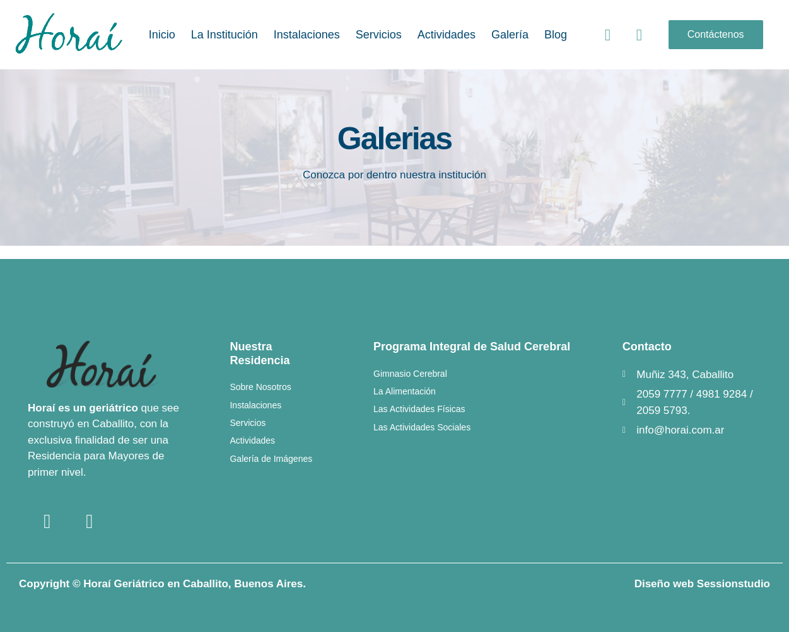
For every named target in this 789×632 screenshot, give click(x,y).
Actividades (447, 34)
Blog (555, 34)
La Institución (224, 34)
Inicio (162, 34)
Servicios (379, 34)
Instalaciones (307, 34)
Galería (510, 34)
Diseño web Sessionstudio (702, 584)
